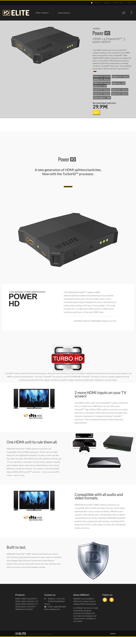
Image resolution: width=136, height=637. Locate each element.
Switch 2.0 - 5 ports (120, 94)
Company (107, 3)
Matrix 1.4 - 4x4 (100, 86)
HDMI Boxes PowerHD (24, 607)
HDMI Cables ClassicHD (25, 599)
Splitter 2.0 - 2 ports (102, 83)
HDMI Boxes (64, 13)
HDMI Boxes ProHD (23, 609)
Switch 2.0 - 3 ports (120, 90)
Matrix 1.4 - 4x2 (118, 83)
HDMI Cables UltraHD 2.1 (26, 604)
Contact (130, 3)
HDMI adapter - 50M (102, 98)
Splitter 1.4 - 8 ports (102, 79)
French (96, 3)
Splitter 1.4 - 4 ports (120, 76)
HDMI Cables (42, 13)
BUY (96, 112)
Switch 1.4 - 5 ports (102, 94)
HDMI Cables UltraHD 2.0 (26, 601)
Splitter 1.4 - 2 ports (102, 76)
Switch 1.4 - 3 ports (102, 90)
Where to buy (118, 3)
